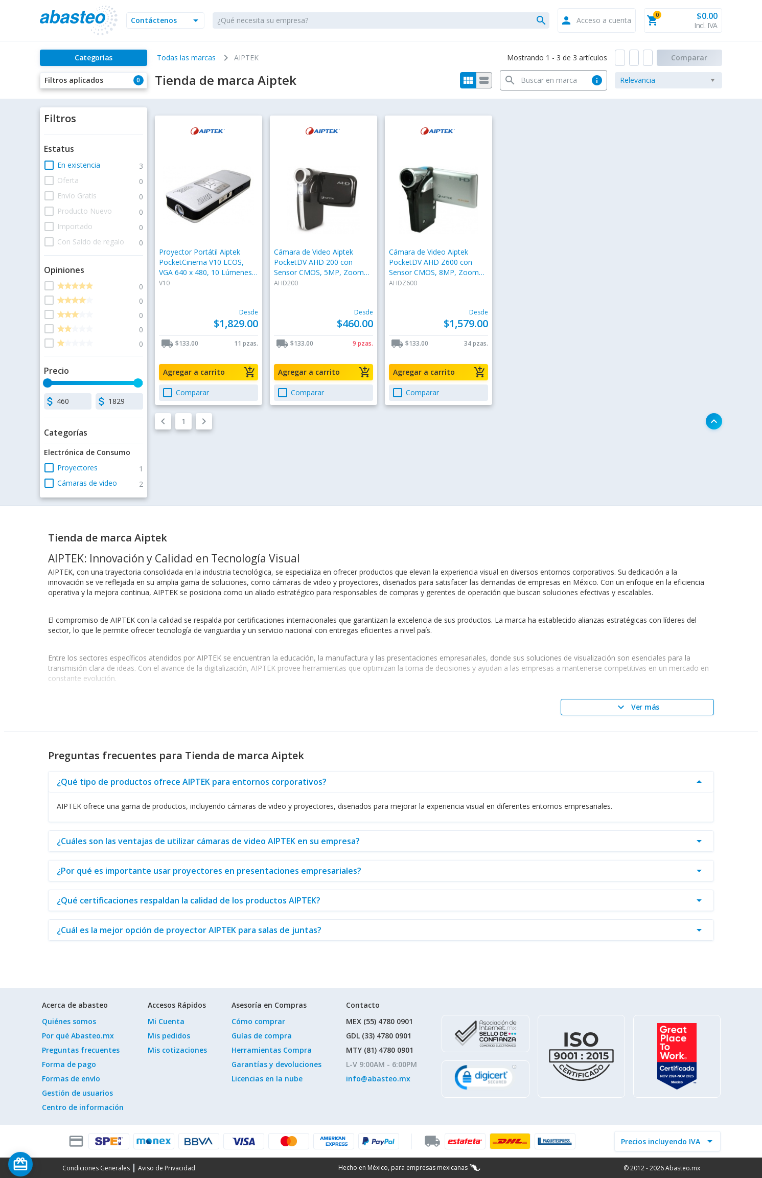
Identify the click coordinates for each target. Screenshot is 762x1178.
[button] (165, 20)
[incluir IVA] (661, 1141)
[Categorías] (93, 58)
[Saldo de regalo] (51, 1164)
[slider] (48, 383)
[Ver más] (637, 707)
